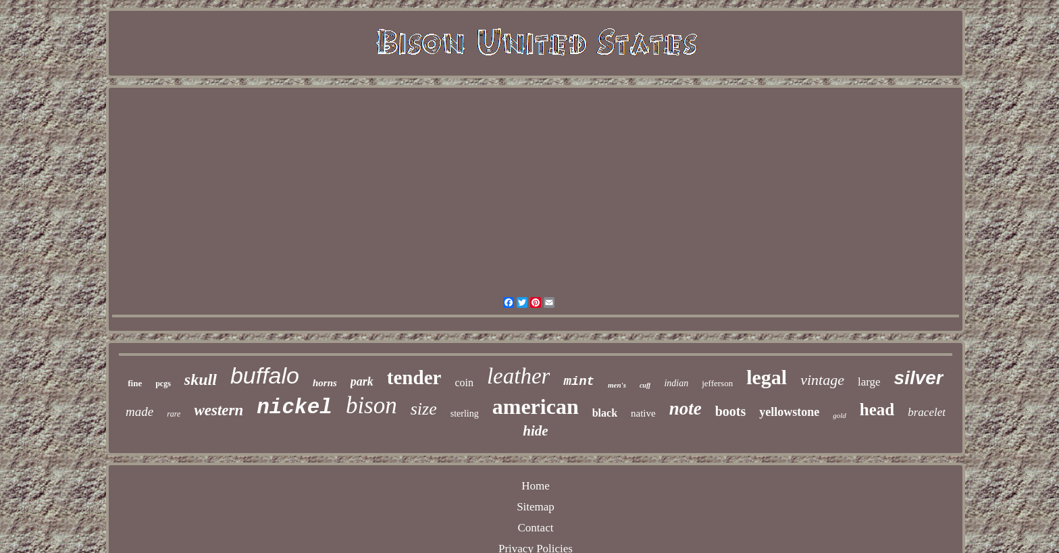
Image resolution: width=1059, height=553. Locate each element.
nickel (294, 407)
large (869, 381)
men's (617, 385)
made (139, 411)
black (604, 413)
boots (730, 411)
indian (676, 383)
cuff (645, 385)
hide (535, 431)
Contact (536, 527)
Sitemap (535, 506)
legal (766, 377)
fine (135, 383)
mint (578, 381)
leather (518, 376)
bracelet (927, 412)
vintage (822, 379)
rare (173, 414)
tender (414, 377)
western (218, 410)
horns (325, 382)
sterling (464, 414)
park (362, 381)
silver (919, 377)
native (643, 413)
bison (371, 405)
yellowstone (789, 412)
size (424, 409)
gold (839, 415)
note (685, 408)
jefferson (717, 383)
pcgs (163, 383)
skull (200, 379)
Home (535, 485)
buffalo (264, 375)
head (877, 409)
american (535, 406)
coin (464, 382)
